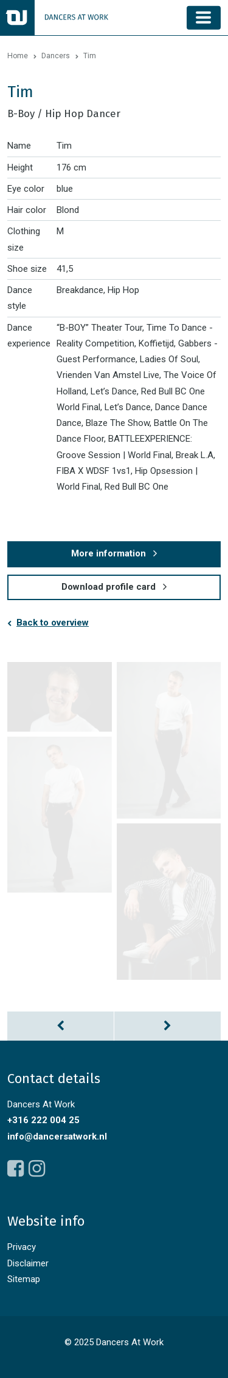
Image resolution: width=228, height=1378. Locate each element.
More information (108, 553)
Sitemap (23, 1279)
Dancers (55, 56)
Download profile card (108, 586)
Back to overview (52, 622)
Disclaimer (28, 1263)
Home (17, 56)
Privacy (21, 1246)
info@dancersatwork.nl (57, 1136)
